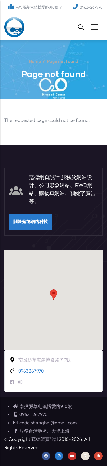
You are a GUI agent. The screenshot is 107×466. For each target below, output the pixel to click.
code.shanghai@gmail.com (45, 422)
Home (35, 61)
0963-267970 (91, 7)
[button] (53, 294)
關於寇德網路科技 (30, 221)
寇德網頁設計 (45, 439)
